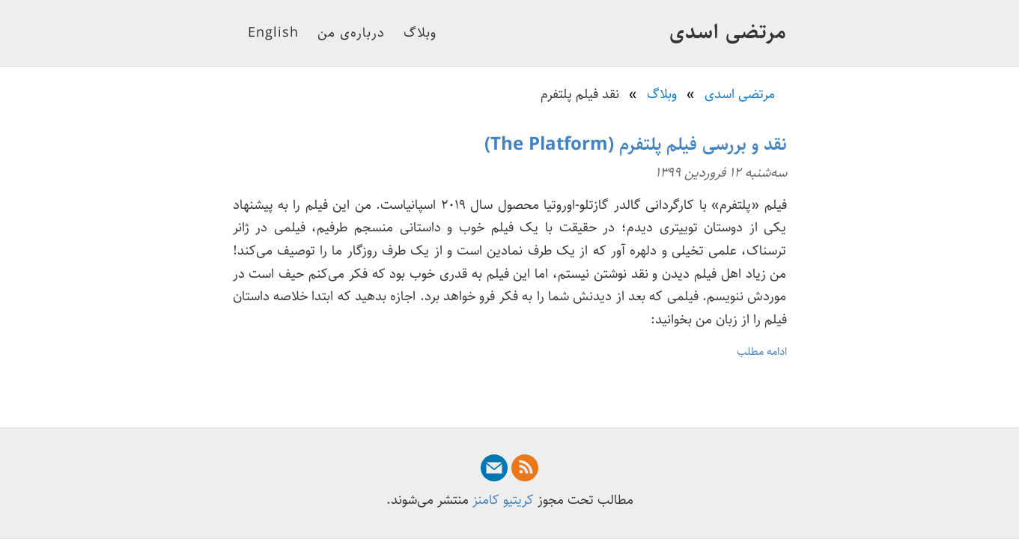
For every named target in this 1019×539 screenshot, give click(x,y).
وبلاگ (420, 32)
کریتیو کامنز (503, 500)
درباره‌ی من (351, 32)
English (273, 32)
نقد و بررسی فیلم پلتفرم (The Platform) (635, 144)
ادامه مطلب (762, 351)
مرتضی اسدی (728, 32)
